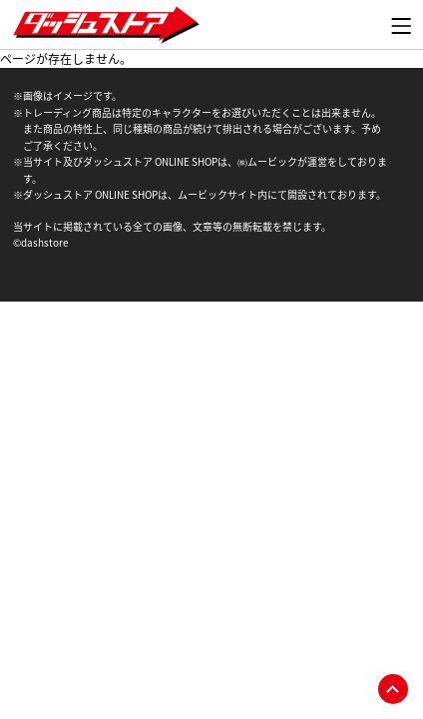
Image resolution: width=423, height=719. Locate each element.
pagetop (393, 689)
